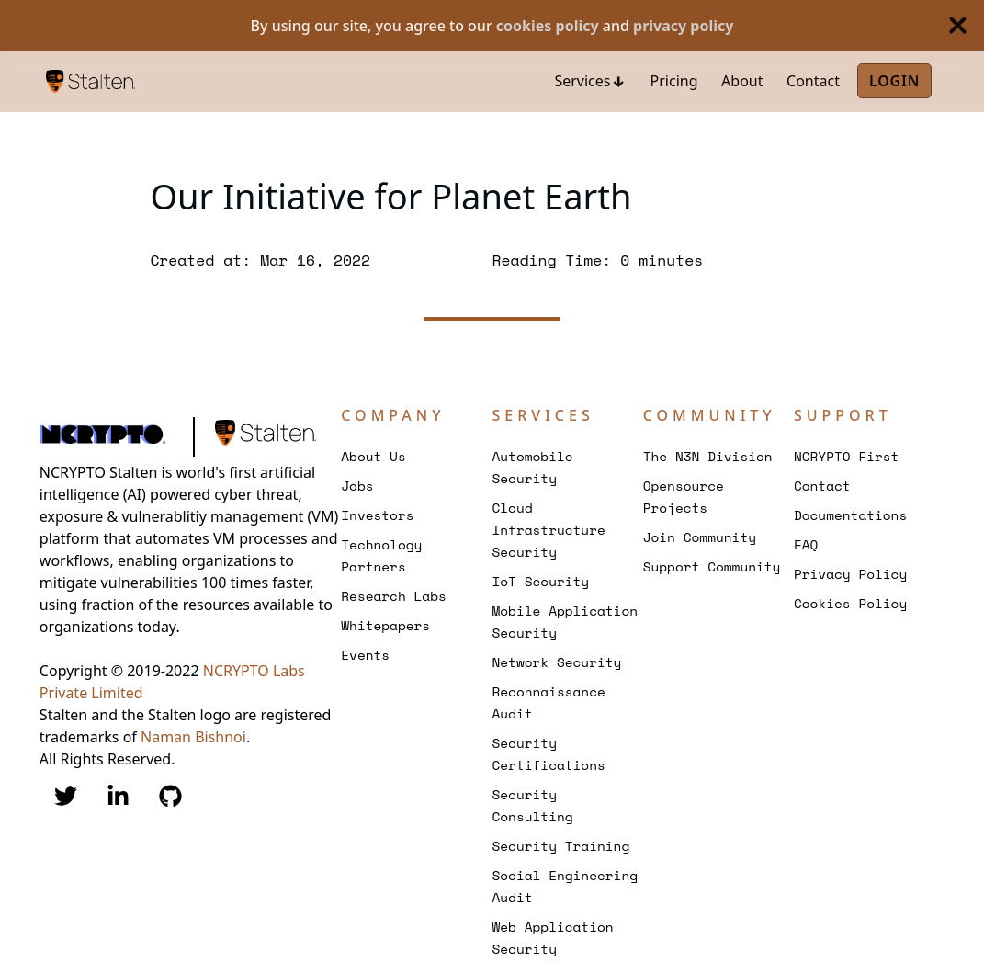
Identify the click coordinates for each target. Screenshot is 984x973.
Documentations (850, 515)
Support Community (712, 566)
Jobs (357, 485)
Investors (377, 515)
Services (582, 81)
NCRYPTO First (846, 456)
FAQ (806, 544)
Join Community (699, 537)
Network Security (556, 662)
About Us (373, 456)
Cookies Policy (850, 603)
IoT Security (540, 581)
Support (843, 415)
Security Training (560, 845)
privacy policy (683, 26)
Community (709, 415)
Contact (813, 81)
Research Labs (394, 595)
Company (393, 415)
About (742, 81)
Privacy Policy (850, 573)
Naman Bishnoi (193, 737)
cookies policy (547, 26)
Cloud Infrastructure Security (548, 529)
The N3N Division (708, 456)
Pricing (674, 81)
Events (365, 654)
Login (894, 81)
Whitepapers (385, 625)
